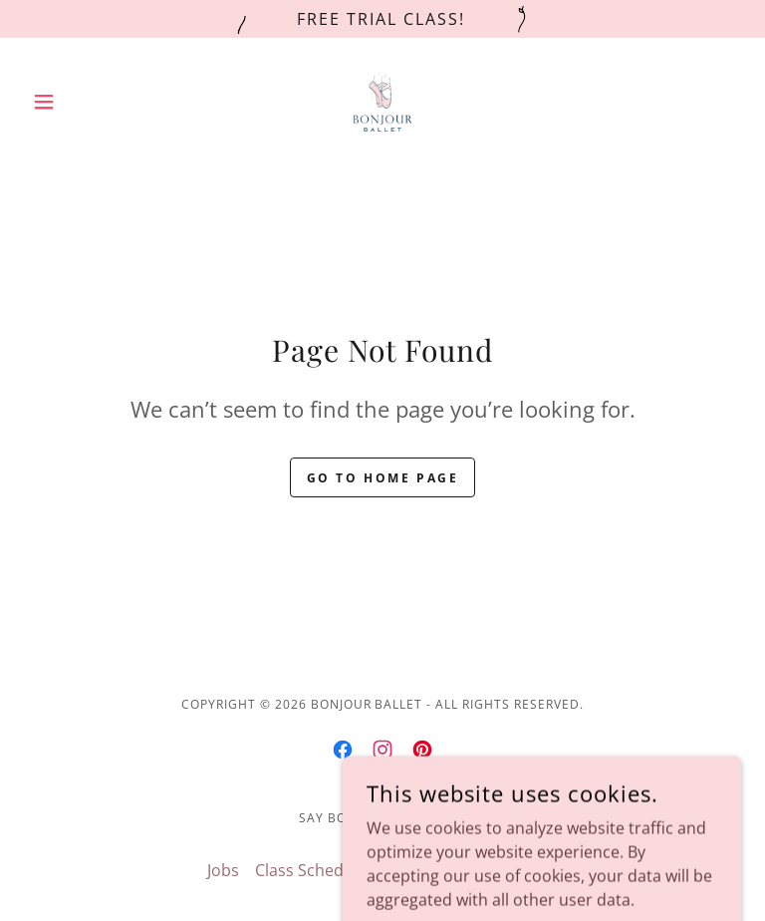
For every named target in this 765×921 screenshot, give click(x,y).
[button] (77, 102)
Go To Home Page (383, 477)
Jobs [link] (223, 870)
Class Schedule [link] (311, 870)
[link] (382, 102)
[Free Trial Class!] (382, 19)
